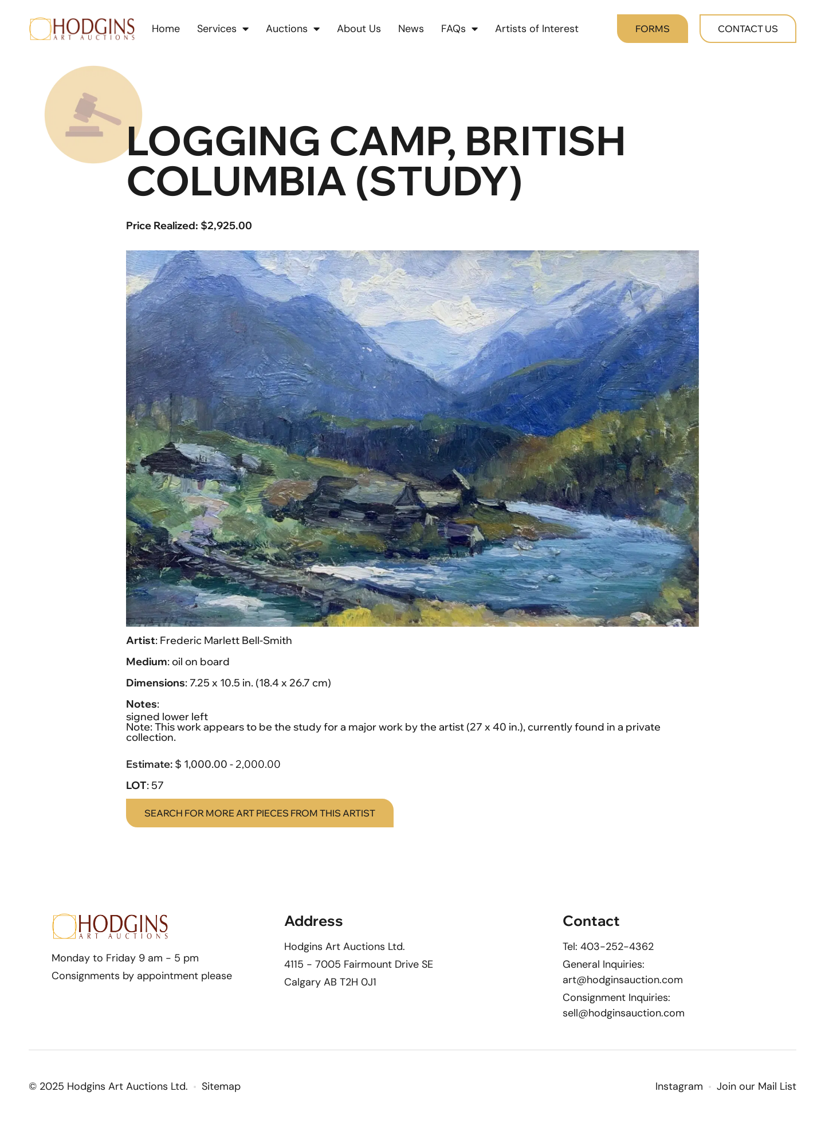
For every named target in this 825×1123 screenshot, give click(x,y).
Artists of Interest (537, 29)
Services (223, 28)
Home (166, 29)
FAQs (459, 28)
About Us (359, 29)
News (411, 29)
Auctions (293, 28)
